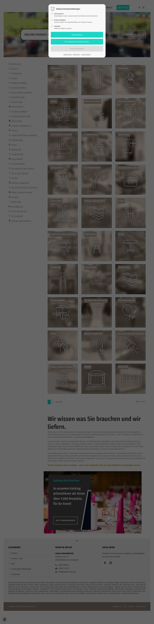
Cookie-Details (85, 54)
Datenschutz (68, 54)
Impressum (76, 54)
